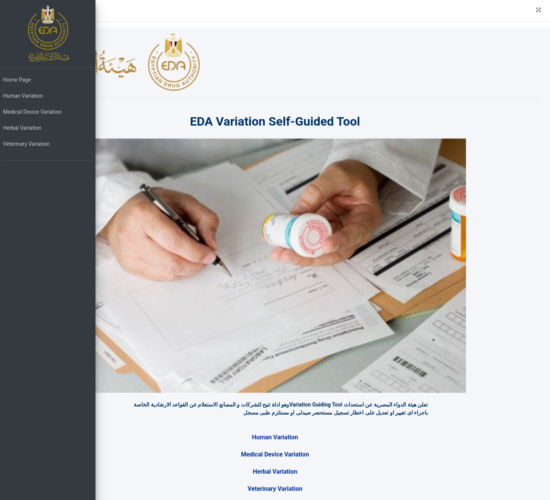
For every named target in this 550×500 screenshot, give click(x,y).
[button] (107, 10)
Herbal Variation (22, 128)
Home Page (17, 80)
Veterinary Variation (26, 144)
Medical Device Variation (32, 112)
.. (165, 495)
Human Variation (23, 96)
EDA (150, 487)
